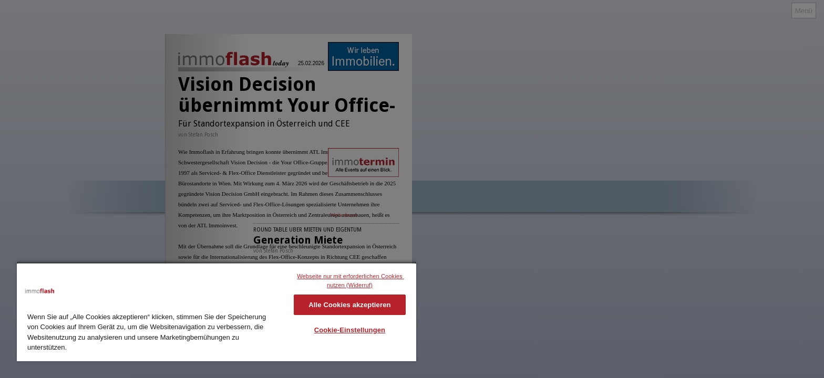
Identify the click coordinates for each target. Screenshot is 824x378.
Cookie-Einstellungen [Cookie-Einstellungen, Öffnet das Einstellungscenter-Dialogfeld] (350, 330)
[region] (216, 311)
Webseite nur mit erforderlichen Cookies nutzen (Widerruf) (350, 280)
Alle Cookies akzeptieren (349, 305)
